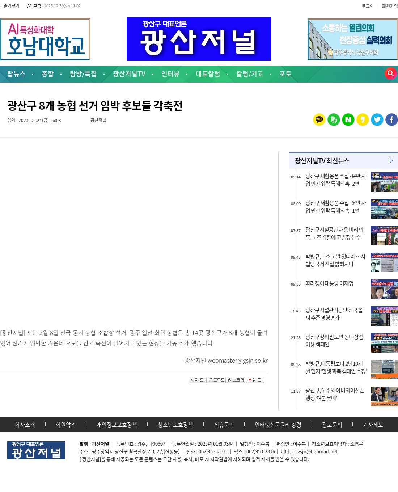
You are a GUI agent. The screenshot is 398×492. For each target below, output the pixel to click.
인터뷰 (170, 74)
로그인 (368, 6)
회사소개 (25, 425)
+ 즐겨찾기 (10, 6)
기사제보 (373, 425)
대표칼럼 (208, 74)
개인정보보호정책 (117, 425)
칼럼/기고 (249, 74)
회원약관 (66, 425)
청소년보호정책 (175, 425)
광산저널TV (129, 74)
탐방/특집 (83, 74)
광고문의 (332, 425)
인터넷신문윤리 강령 (278, 425)
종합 (48, 74)
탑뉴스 (16, 74)
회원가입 (390, 6)
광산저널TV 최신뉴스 (322, 160)
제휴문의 (224, 425)
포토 (285, 74)
